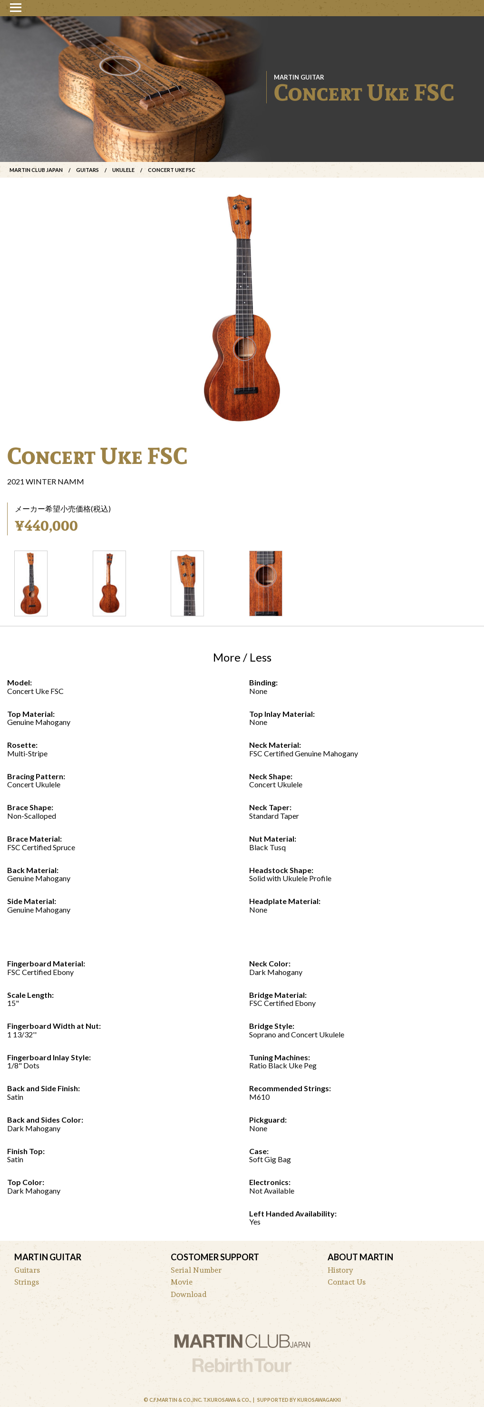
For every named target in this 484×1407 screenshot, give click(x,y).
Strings (26, 1281)
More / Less (242, 657)
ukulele (123, 170)
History (340, 1270)
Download (189, 1294)
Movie (182, 1281)
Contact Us (347, 1281)
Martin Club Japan (36, 170)
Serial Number (196, 1270)
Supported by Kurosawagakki (299, 1400)
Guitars (87, 170)
